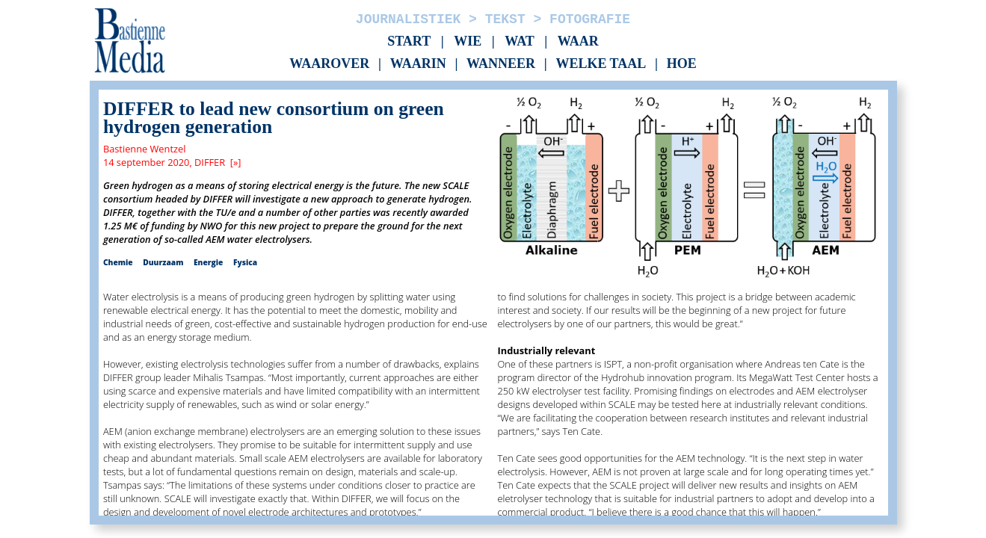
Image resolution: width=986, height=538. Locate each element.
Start (409, 41)
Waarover (329, 64)
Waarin (418, 64)
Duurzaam (163, 262)
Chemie (118, 262)
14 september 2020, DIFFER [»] (172, 162)
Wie (467, 41)
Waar (578, 41)
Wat (519, 41)
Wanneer (500, 64)
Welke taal (600, 64)
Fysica (245, 262)
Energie (208, 262)
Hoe (682, 64)
